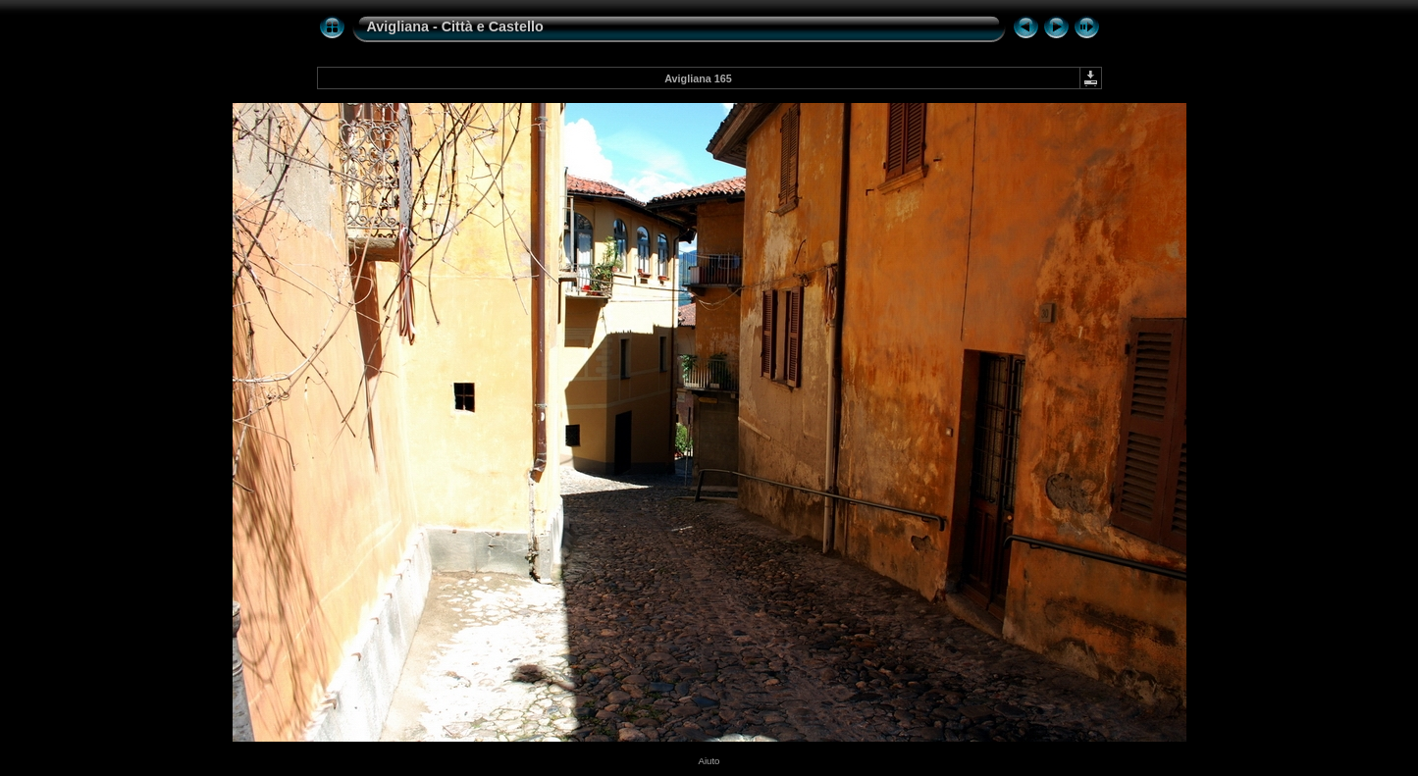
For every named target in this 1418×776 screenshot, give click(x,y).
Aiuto (709, 760)
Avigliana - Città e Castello (455, 26)
